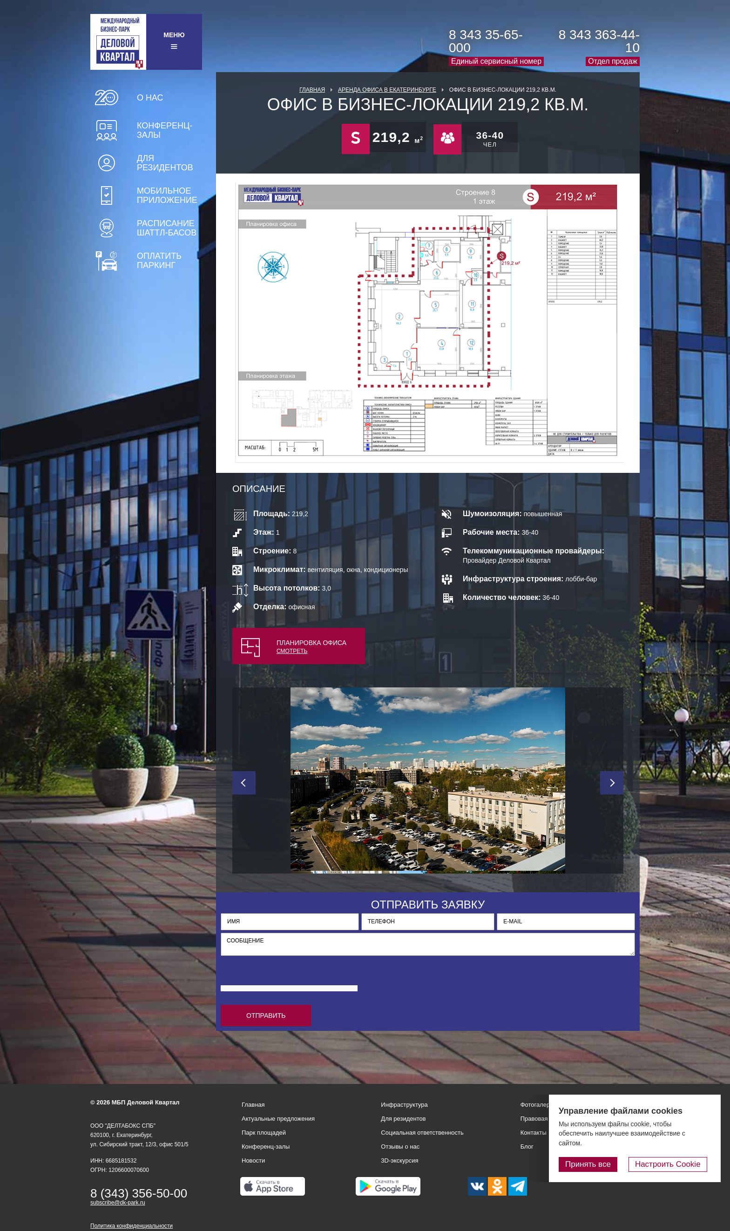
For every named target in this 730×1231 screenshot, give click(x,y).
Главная (312, 90)
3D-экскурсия (399, 1160)
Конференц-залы (164, 130)
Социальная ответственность (422, 1132)
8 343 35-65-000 (486, 41)
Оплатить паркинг (159, 260)
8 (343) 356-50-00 (138, 1193)
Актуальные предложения (278, 1118)
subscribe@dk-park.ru (117, 1202)
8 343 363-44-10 (599, 41)
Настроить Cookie (672, 1164)
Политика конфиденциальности (131, 1226)
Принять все (596, 1164)
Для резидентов (165, 163)
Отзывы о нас (400, 1146)
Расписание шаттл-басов (166, 228)
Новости (253, 1160)
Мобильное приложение (167, 195)
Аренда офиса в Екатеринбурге (387, 90)
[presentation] (291, 979)
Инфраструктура (404, 1104)
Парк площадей (264, 1132)
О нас (150, 97)
